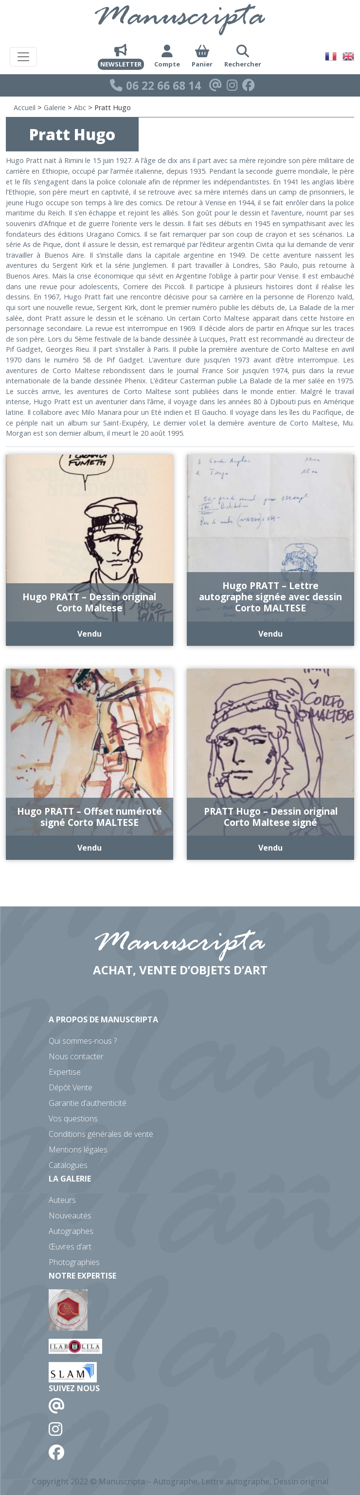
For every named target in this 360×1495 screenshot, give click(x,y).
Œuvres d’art (70, 1246)
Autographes (71, 1231)
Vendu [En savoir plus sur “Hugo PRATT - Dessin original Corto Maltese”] (89, 633)
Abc (80, 107)
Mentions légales (78, 1149)
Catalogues (68, 1165)
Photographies (74, 1262)
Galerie (55, 107)
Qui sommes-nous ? (83, 1040)
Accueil (25, 107)
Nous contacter (76, 1056)
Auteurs (62, 1200)
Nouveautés (70, 1215)
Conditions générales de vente (101, 1134)
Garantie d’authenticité (87, 1103)
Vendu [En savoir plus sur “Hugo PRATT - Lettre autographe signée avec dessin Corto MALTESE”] (270, 633)
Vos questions (73, 1118)
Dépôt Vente (70, 1087)
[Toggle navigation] (23, 56)
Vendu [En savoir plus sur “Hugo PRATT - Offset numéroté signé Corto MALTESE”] (89, 847)
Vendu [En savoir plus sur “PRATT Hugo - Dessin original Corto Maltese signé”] (270, 847)
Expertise (65, 1072)
